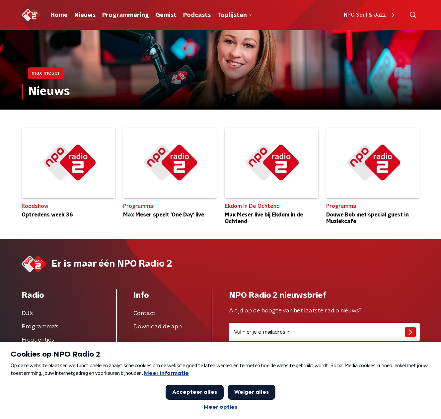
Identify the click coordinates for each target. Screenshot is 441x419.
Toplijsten (235, 15)
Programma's (40, 327)
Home (59, 15)
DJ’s (27, 313)
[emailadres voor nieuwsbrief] (324, 332)
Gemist (166, 15)
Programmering (125, 15)
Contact (144, 313)
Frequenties (38, 340)
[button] (413, 15)
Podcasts (197, 15)
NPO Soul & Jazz (370, 15)
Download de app (157, 327)
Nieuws (85, 15)
